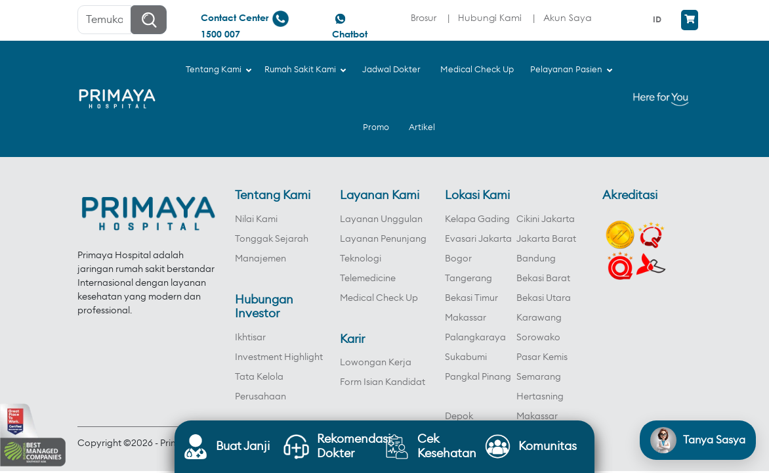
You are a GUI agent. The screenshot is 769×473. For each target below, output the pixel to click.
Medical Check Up (379, 298)
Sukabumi (466, 357)
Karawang (539, 318)
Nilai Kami (256, 219)
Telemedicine (368, 278)
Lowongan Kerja (375, 362)
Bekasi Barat (543, 278)
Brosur (423, 17)
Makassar (465, 318)
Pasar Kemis (542, 357)
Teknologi (360, 258)
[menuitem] (659, 19)
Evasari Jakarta (478, 239)
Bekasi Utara (543, 298)
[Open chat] (698, 440)
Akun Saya (567, 17)
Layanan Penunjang (383, 239)
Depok (459, 416)
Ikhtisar (250, 337)
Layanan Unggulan (381, 219)
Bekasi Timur (471, 298)
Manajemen (260, 258)
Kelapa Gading (477, 219)
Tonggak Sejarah (271, 239)
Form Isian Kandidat (382, 382)
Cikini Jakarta (545, 219)
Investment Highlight (279, 357)
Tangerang (468, 278)
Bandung (536, 258)
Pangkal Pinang (478, 377)
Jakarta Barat (546, 239)
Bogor (458, 258)
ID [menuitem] (657, 19)
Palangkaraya (475, 337)
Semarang (538, 377)
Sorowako (538, 337)
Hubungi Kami (490, 17)
